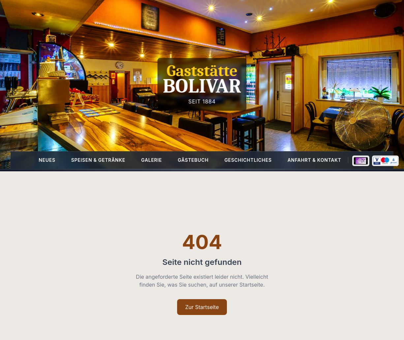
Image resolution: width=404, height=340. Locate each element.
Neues (47, 160)
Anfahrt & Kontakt (314, 160)
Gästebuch (193, 160)
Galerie (151, 160)
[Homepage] (201, 84)
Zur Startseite (202, 307)
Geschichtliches (247, 160)
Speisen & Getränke (98, 160)
